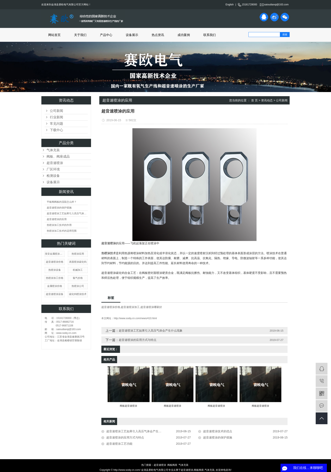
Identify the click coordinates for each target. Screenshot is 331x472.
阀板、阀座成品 (58, 156)
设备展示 (132, 35)
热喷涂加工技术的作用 (59, 225)
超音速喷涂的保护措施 (59, 207)
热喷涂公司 (78, 286)
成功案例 (183, 35)
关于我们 (80, 35)
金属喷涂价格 (54, 286)
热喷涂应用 (78, 253)
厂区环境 (53, 169)
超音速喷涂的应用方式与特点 (137, 339)
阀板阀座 (172, 465)
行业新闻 (56, 117)
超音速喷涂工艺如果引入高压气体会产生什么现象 (67, 213)
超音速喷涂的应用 (57, 219)
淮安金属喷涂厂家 (54, 253)
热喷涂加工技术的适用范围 (62, 230)
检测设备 (53, 175)
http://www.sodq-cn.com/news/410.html (135, 318)
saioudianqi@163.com (274, 4)
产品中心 (106, 35)
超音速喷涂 (55, 163)
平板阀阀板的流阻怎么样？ (62, 201)
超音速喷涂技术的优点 (217, 431)
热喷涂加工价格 (54, 278)
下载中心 (56, 130)
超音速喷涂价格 (54, 261)
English (229, 4)
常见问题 (56, 123)
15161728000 (247, 4)
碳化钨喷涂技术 (77, 294)
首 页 (254, 100)
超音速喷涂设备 (54, 294)
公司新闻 (56, 111)
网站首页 (54, 35)
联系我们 (209, 35)
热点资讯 (158, 35)
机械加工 (78, 269)
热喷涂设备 (54, 269)
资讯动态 (267, 100)
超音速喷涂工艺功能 (119, 443)
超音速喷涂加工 (130, 307)
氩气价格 (78, 278)
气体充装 (53, 150)
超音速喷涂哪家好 (151, 307)
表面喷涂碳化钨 (77, 261)
